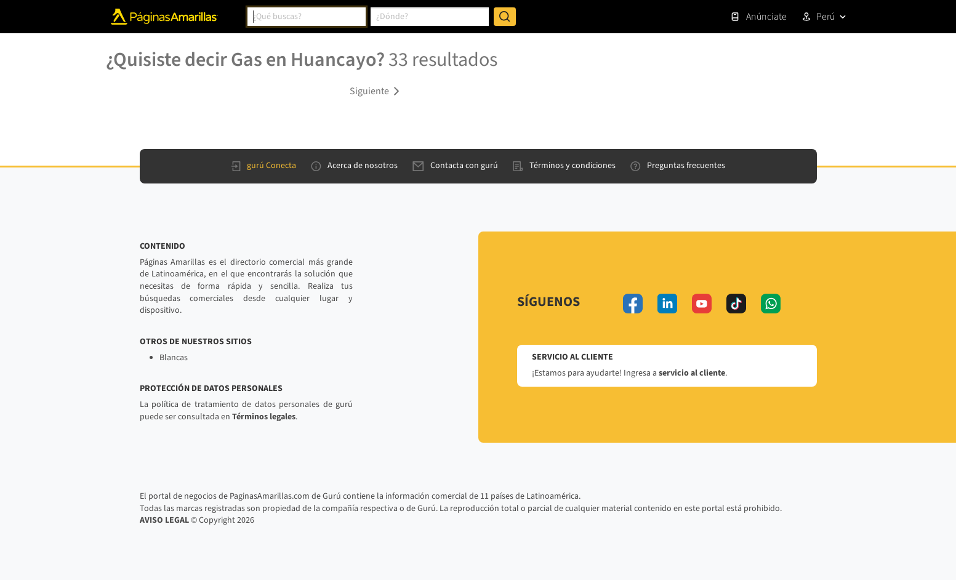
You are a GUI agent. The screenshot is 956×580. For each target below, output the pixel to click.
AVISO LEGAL (164, 520)
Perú (825, 16)
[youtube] (702, 303)
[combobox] (306, 16)
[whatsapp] (771, 303)
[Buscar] (505, 16)
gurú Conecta (263, 165)
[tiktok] (736, 303)
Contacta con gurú (455, 165)
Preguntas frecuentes (677, 165)
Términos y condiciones (564, 165)
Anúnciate (758, 16)
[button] (376, 90)
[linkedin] (667, 303)
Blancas (173, 358)
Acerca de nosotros (354, 165)
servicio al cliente (692, 373)
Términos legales (263, 417)
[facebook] (633, 303)
